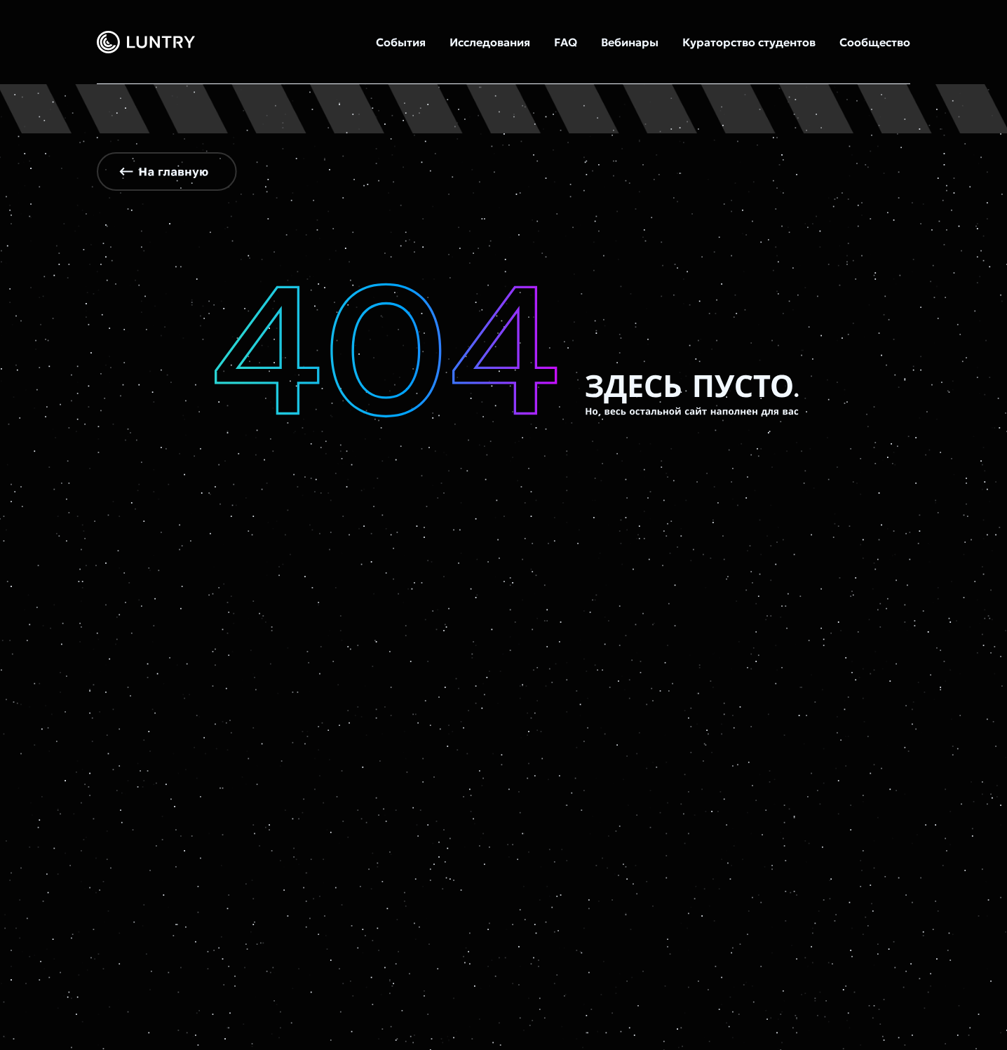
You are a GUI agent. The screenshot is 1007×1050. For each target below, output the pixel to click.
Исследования (490, 42)
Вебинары (629, 42)
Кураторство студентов (749, 42)
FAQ (565, 42)
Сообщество (874, 42)
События (401, 42)
